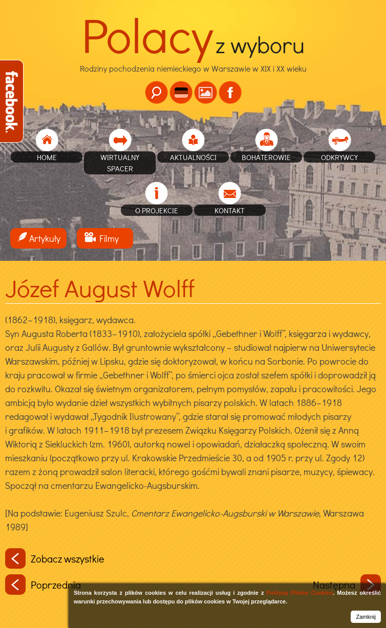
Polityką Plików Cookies (299, 593)
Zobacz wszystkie (54, 558)
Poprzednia (43, 584)
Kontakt (230, 210)
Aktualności (193, 157)
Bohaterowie (266, 157)
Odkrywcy (339, 157)
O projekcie (156, 210)
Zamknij (366, 617)
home (47, 157)
